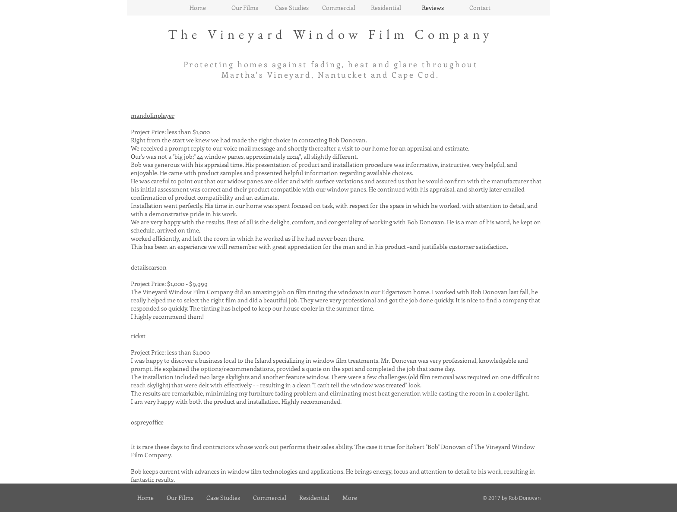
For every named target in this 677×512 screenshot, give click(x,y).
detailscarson (149, 267)
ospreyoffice (147, 422)
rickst (138, 336)
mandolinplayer (152, 115)
